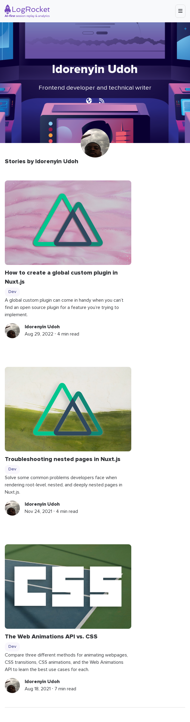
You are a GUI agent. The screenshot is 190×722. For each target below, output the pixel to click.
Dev (12, 292)
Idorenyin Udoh (42, 327)
